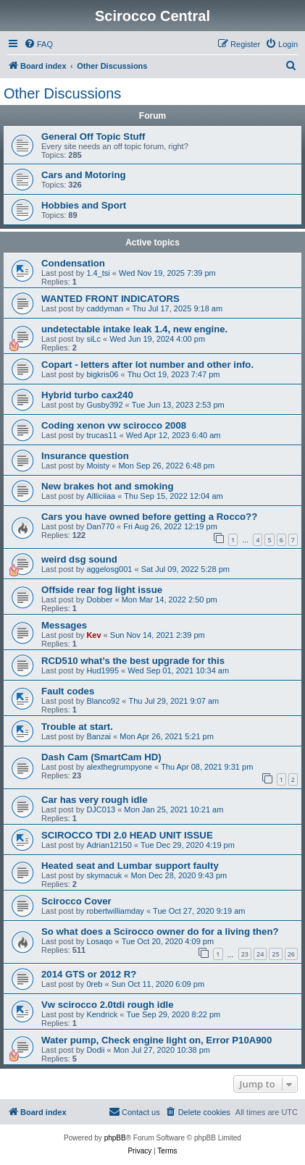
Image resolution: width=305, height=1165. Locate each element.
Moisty (97, 465)
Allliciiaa (100, 496)
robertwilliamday (114, 911)
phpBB (115, 1138)
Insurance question (85, 455)
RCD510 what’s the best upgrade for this (133, 660)
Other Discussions (62, 93)
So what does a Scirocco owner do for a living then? (160, 931)
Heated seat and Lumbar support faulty (130, 865)
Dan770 (100, 526)
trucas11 (101, 435)
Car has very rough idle (94, 799)
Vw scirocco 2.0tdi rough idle (107, 1004)
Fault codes (67, 691)
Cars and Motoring (83, 174)
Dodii (95, 1050)
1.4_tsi (97, 273)
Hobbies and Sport (83, 205)
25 (275, 954)
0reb (94, 984)
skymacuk (104, 875)
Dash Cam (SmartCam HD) (101, 757)
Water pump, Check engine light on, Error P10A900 (156, 1040)
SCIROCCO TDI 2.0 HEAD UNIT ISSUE (127, 835)
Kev (93, 635)
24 (260, 954)
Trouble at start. (77, 726)
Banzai (98, 736)
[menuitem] (38, 44)
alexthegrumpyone (119, 766)
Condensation (73, 263)
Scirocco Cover (76, 901)
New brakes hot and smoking (107, 486)
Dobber (99, 599)
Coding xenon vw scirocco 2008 (113, 425)
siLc (93, 339)
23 (244, 954)
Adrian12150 (108, 845)
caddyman (104, 308)
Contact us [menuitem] (134, 1111)
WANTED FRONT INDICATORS (110, 298)
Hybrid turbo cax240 (87, 395)
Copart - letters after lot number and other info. (147, 364)
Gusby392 (104, 404)
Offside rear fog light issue (101, 589)
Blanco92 (103, 701)
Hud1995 (102, 670)
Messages (64, 625)
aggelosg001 (109, 569)
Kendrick (101, 1014)
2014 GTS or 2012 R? (88, 974)
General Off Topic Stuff (93, 136)
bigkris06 (102, 374)
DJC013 (100, 809)
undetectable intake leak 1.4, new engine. (134, 329)
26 (291, 954)
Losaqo (99, 941)
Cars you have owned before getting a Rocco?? (149, 516)
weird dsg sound (79, 559)
